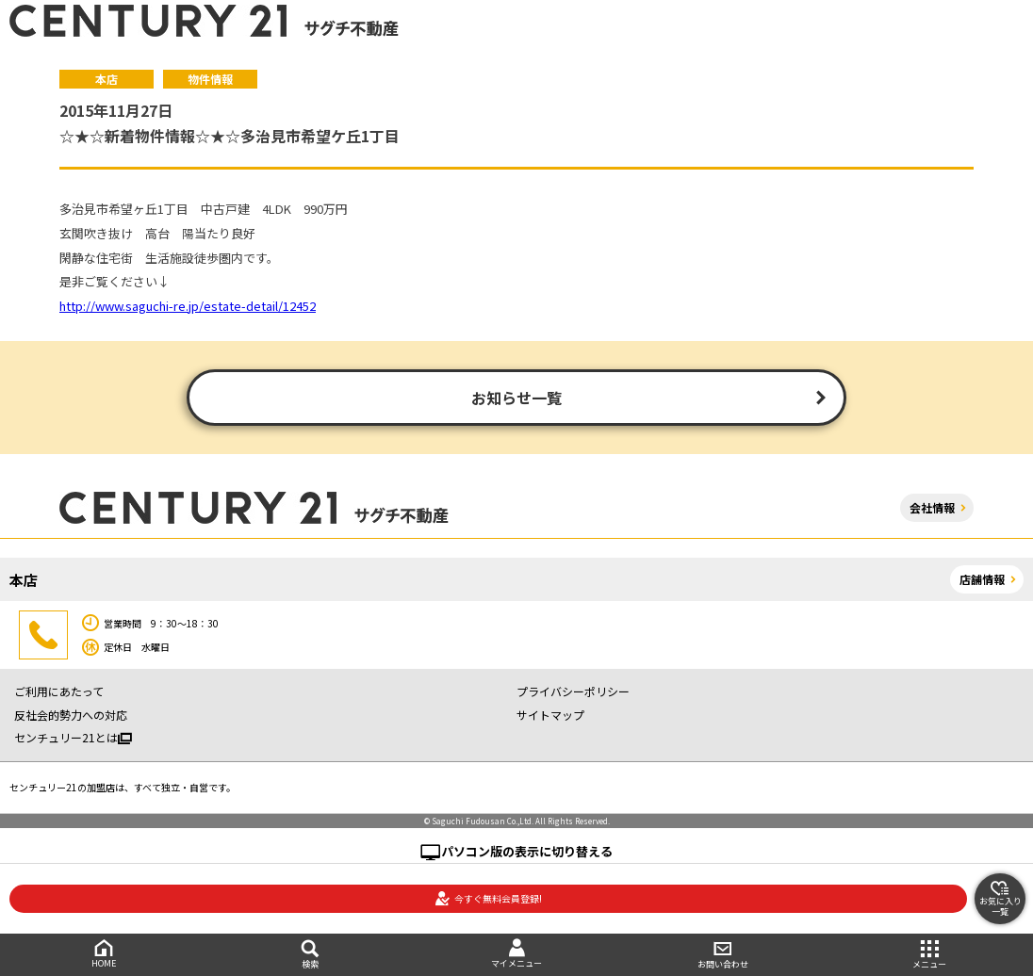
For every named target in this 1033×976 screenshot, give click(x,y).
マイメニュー (516, 953)
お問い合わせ (723, 954)
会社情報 (932, 507)
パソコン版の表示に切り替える (527, 851)
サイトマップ (550, 715)
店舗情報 (982, 579)
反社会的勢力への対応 (70, 715)
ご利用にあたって (59, 691)
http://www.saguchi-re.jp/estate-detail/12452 (187, 306)
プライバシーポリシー (573, 691)
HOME (103, 953)
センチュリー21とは (73, 737)
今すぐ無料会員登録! (488, 898)
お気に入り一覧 (1000, 899)
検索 (309, 954)
